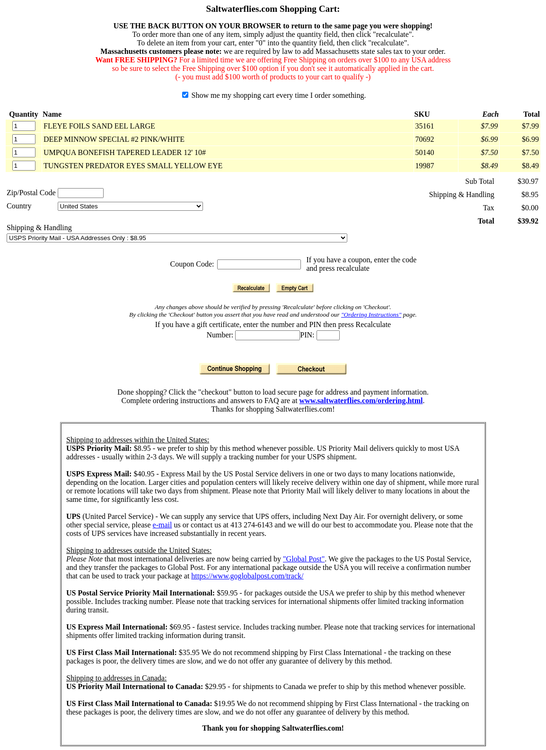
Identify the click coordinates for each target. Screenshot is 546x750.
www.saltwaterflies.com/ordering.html (361, 401)
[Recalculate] (251, 288)
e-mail (162, 525)
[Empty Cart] (295, 288)
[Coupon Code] (259, 264)
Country (19, 206)
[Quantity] (23, 126)
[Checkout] (311, 369)
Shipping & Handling (39, 228)
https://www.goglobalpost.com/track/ (247, 576)
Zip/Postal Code (31, 193)
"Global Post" (304, 559)
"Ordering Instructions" (371, 314)
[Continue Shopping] (234, 369)
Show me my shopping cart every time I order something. (274, 95)
